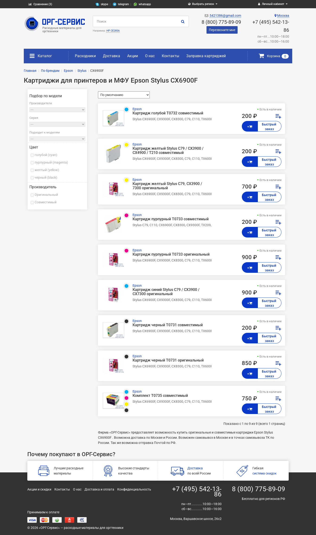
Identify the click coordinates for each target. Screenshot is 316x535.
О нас (150, 56)
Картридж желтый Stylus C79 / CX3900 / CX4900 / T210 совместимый (168, 150)
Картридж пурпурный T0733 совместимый (171, 219)
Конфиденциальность (134, 489)
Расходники (85, 56)
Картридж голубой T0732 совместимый (168, 113)
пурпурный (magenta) (51, 162)
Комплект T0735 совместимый (160, 396)
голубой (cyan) (46, 155)
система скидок (264, 473)
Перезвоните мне (222, 30)
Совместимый (46, 202)
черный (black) (46, 177)
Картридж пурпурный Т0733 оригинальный (171, 254)
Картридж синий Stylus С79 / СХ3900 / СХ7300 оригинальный (166, 292)
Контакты (170, 56)
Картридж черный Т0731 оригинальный (168, 360)
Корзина (274, 56)
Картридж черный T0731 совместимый (168, 325)
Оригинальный (46, 195)
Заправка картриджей (206, 56)
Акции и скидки (39, 489)
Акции (132, 56)
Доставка (111, 56)
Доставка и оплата (99, 489)
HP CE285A (113, 30)
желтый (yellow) (47, 170)
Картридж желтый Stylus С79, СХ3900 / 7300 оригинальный (167, 186)
